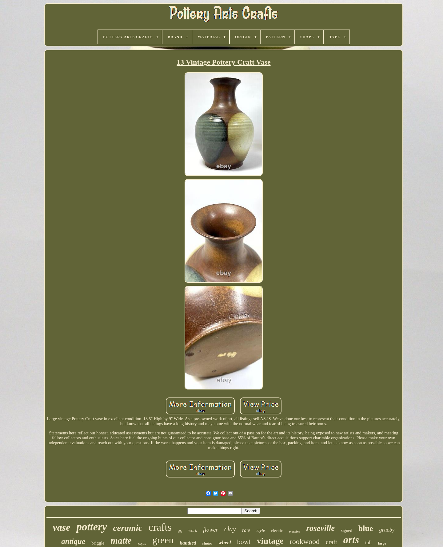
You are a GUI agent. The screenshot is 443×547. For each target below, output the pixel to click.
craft (331, 542)
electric (277, 530)
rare (246, 530)
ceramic (127, 528)
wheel (224, 542)
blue (365, 528)
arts (351, 539)
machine (294, 531)
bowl (244, 541)
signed (346, 530)
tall (368, 542)
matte (121, 540)
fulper (142, 544)
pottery (91, 527)
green (163, 540)
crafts (160, 527)
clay (230, 529)
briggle (98, 543)
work (192, 530)
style (261, 530)
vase (61, 527)
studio (207, 543)
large (382, 543)
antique (73, 541)
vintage (270, 540)
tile (180, 531)
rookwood (305, 541)
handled (188, 542)
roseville (320, 528)
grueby (387, 530)
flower (210, 529)
